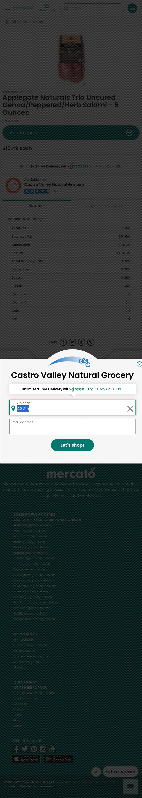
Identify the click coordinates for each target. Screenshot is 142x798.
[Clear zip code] (130, 407)
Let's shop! (72, 445)
